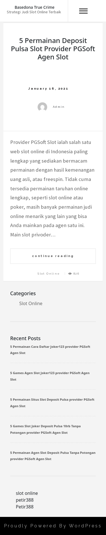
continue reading (53, 256)
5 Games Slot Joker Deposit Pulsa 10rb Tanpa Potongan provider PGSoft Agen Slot (45, 429)
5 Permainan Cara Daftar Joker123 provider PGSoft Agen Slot (50, 349)
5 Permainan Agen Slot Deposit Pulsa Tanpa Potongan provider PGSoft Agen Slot (53, 455)
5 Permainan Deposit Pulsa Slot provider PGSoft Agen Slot (53, 48)
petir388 (25, 500)
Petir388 (25, 507)
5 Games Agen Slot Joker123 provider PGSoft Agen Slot (50, 376)
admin (59, 106)
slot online (27, 493)
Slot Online (49, 273)
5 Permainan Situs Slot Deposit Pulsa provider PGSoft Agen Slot (52, 402)
